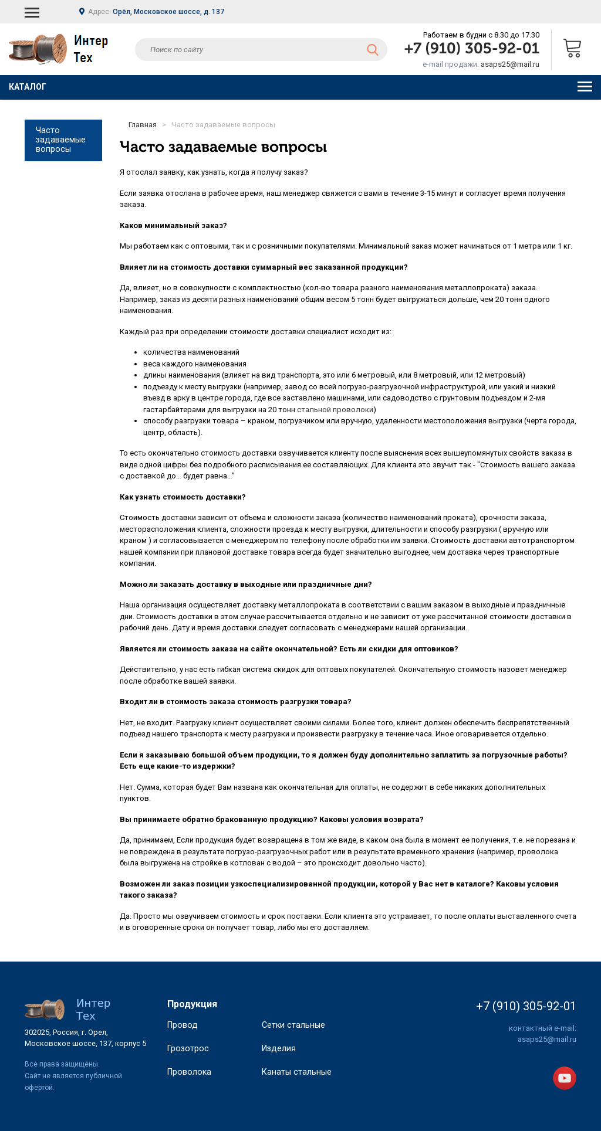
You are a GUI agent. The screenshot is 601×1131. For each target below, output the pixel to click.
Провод (182, 1046)
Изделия (279, 1070)
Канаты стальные (297, 1093)
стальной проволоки (335, 409)
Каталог (300, 86)
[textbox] (261, 49)
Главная (143, 124)
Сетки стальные (293, 1046)
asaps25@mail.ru (510, 64)
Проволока (189, 1093)
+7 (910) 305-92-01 (471, 49)
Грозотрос (188, 1070)
